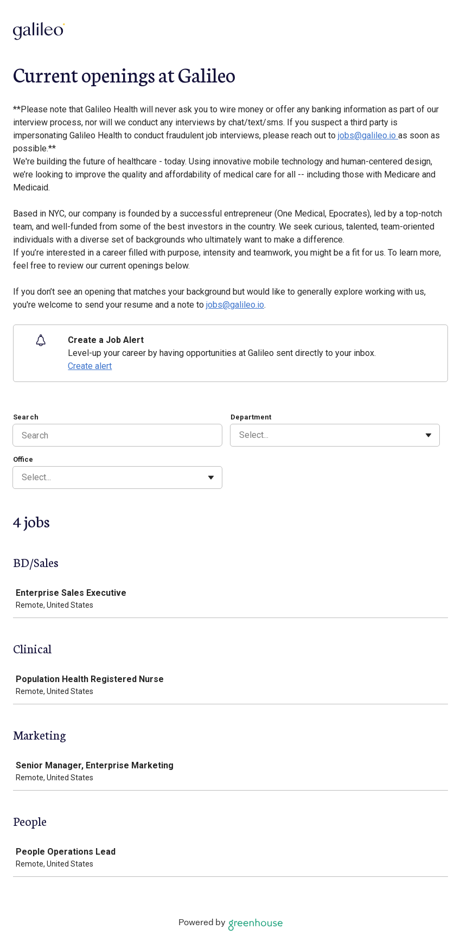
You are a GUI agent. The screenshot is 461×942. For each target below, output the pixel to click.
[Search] (117, 435)
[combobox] (240, 435)
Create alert (90, 366)
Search (26, 417)
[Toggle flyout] (428, 435)
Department (250, 417)
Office (23, 459)
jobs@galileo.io (368, 135)
